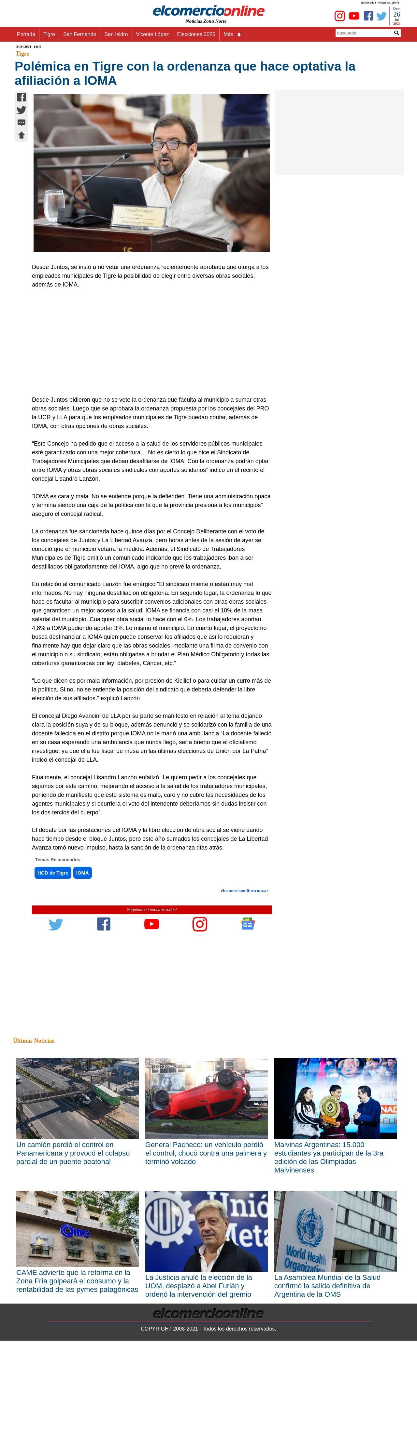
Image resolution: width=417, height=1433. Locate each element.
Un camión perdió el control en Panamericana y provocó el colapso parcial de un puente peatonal (73, 1153)
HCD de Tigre (52, 873)
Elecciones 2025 (196, 34)
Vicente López (152, 34)
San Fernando (79, 34)
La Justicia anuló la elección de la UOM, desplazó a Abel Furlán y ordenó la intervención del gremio (198, 1285)
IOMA (82, 873)
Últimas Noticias (33, 1041)
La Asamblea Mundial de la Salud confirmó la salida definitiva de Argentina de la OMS (327, 1285)
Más (232, 34)
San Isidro (116, 34)
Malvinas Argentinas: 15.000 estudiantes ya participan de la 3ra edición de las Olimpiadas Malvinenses (328, 1157)
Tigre (49, 34)
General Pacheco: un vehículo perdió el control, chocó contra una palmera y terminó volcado (206, 1153)
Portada (26, 34)
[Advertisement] (148, 346)
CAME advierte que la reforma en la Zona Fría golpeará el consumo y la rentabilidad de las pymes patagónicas (77, 1280)
